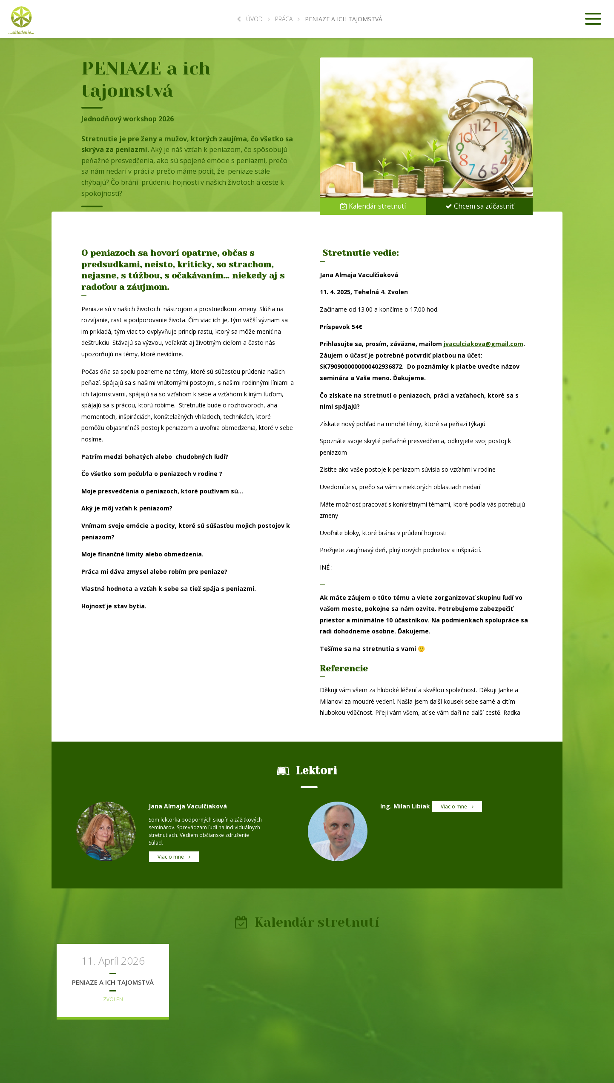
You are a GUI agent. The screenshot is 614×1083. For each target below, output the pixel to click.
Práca (284, 19)
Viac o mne (174, 856)
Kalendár (373, 205)
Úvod (250, 19)
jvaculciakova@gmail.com (483, 344)
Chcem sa (479, 205)
